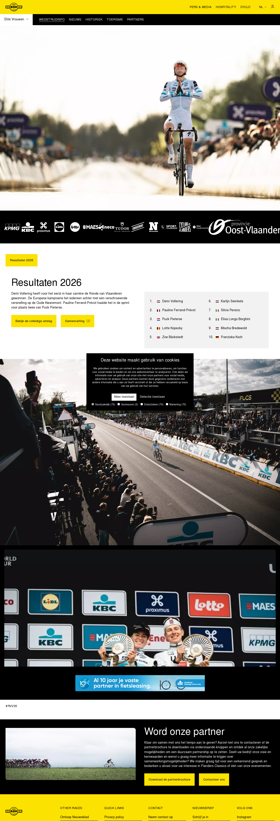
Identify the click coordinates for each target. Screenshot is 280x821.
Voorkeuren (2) (128, 404)
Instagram (244, 817)
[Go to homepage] (14, 7)
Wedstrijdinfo (52, 20)
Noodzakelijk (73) (103, 404)
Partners (135, 20)
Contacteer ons (215, 780)
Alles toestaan (124, 397)
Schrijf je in (200, 817)
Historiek (94, 20)
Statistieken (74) (152, 404)
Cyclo (245, 7)
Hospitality (226, 7)
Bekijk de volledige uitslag (34, 321)
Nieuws (75, 20)
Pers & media (200, 7)
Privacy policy (114, 817)
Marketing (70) (176, 404)
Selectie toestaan (152, 397)
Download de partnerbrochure (170, 780)
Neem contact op (160, 817)
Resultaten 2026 (22, 260)
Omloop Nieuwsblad (74, 817)
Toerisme (115, 20)
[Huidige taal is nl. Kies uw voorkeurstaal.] (262, 7)
